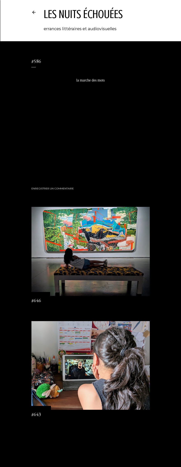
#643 (36, 414)
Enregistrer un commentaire (52, 188)
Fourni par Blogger (90, 447)
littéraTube (48, 167)
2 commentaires (41, 421)
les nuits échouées (83, 14)
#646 (36, 300)
